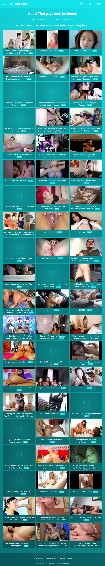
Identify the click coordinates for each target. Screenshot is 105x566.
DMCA (69, 559)
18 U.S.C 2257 (38, 559)
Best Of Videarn (14, 3)
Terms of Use (51, 559)
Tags (99, 4)
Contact (62, 559)
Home (90, 4)
